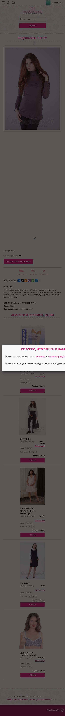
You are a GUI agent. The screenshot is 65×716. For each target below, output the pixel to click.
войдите (40, 356)
